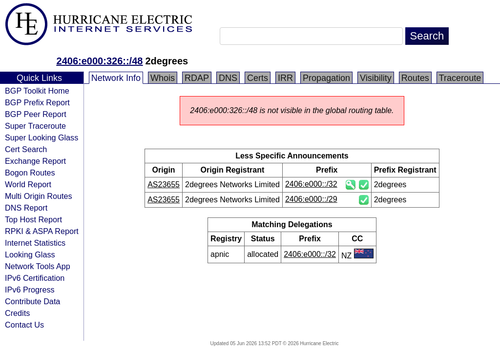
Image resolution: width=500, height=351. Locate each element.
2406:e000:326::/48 (100, 61)
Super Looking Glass (41, 137)
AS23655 (163, 184)
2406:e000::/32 (311, 184)
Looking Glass (30, 254)
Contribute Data (32, 301)
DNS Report (26, 207)
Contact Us (24, 324)
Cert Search (26, 149)
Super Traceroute (35, 125)
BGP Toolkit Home (37, 90)
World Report (28, 184)
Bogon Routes (30, 172)
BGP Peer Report (35, 114)
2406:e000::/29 (311, 199)
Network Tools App (37, 266)
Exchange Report (35, 160)
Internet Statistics (35, 242)
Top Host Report (33, 219)
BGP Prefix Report (37, 102)
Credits (17, 313)
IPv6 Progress (30, 289)
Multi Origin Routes (38, 196)
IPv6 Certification (34, 277)
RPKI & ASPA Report (42, 231)
